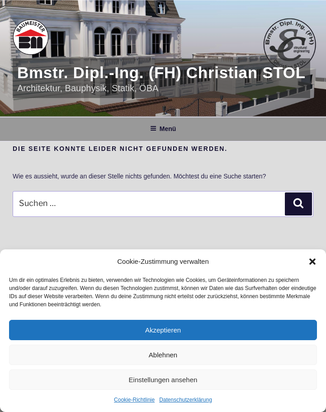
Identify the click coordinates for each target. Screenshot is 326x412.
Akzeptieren (163, 330)
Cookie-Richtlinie (134, 400)
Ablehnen (163, 355)
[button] (312, 261)
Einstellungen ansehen (163, 380)
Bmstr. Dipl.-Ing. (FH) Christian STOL (161, 72)
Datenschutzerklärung (185, 400)
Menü (163, 128)
